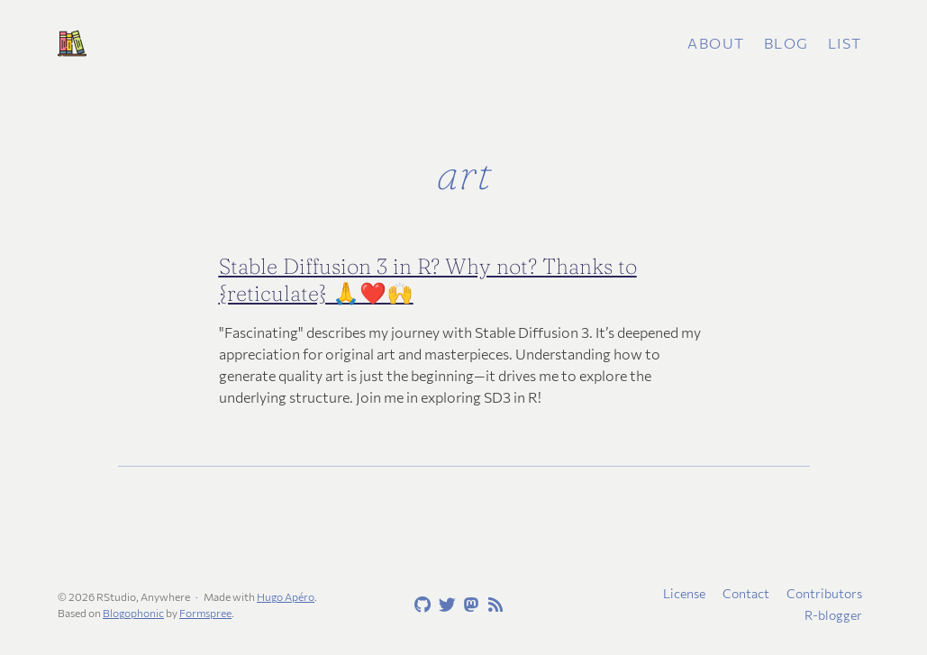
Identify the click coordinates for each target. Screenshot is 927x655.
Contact (746, 593)
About (716, 42)
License (684, 593)
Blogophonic (133, 612)
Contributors (824, 593)
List (845, 42)
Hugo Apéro (285, 596)
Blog (786, 42)
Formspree (205, 612)
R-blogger (833, 615)
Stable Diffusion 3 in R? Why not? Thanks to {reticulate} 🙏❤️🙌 (428, 279)
